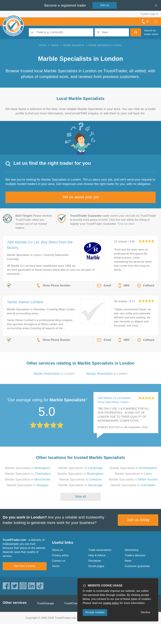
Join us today (138, 520)
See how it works (24, 566)
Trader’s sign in (149, 13)
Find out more (126, 223)
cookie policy (111, 603)
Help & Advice (96, 555)
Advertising (131, 550)
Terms (56, 566)
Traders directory (135, 555)
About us (57, 550)
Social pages (96, 566)
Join (104, 5)
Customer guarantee (137, 566)
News (128, 560)
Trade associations (99, 550)
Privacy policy (60, 555)
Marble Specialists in (27, 468)
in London (54, 373)
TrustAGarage (45, 603)
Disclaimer (94, 560)
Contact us (58, 560)
